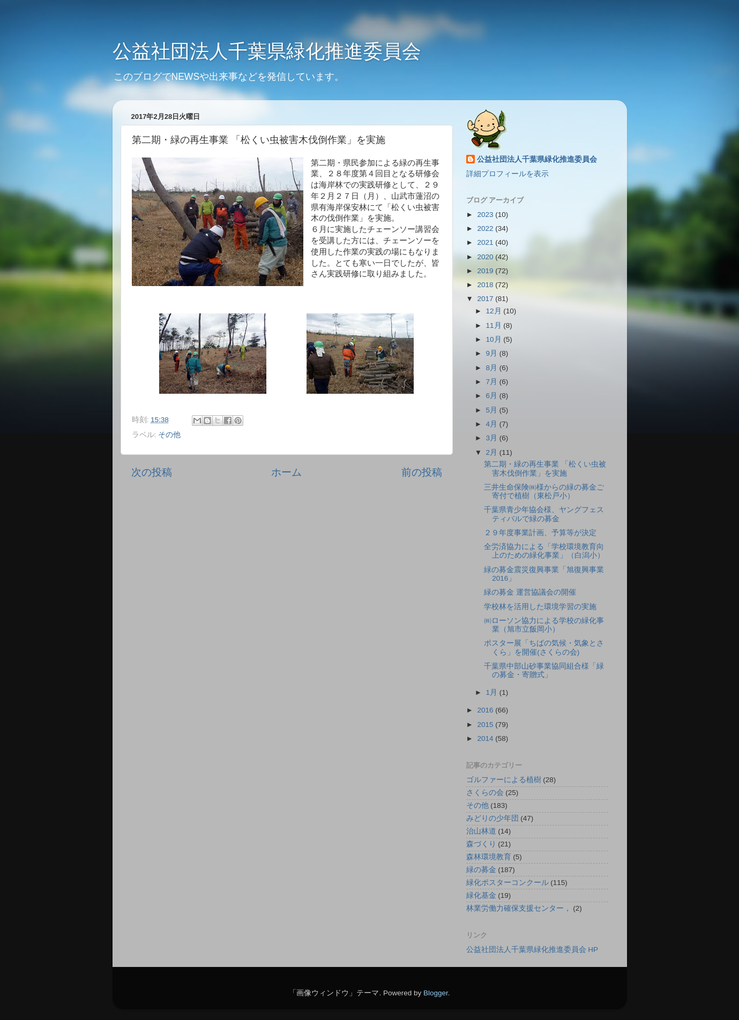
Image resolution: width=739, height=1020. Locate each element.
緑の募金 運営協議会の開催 (530, 592)
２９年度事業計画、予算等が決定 (540, 533)
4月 (492, 424)
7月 (492, 382)
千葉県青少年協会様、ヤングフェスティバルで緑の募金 (544, 514)
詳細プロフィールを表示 (507, 174)
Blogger (435, 993)
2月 (492, 452)
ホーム (286, 472)
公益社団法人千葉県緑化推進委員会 (267, 51)
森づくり (481, 844)
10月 (495, 339)
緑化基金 (481, 895)
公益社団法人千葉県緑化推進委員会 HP (532, 950)
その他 (169, 435)
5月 (492, 410)
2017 (486, 299)
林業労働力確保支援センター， (518, 908)
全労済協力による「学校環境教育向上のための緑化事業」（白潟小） (544, 551)
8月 (492, 368)
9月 (492, 353)
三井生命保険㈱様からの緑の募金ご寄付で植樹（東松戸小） (544, 491)
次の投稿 (151, 472)
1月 (492, 692)
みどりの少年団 (492, 818)
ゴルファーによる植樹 (503, 780)
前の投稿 (421, 472)
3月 (492, 438)
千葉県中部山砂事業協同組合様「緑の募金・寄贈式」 (544, 670)
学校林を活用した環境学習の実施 (540, 607)
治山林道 (481, 831)
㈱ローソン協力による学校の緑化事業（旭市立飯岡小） (544, 625)
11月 (495, 325)
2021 (486, 242)
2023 (486, 215)
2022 (486, 228)
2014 (486, 738)
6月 (492, 396)
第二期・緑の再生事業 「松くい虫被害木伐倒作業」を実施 (545, 468)
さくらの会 (485, 793)
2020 (486, 257)
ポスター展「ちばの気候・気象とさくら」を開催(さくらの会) (544, 647)
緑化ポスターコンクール (507, 883)
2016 (486, 710)
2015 (486, 725)
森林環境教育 (488, 857)
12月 (495, 311)
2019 (486, 271)
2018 (486, 285)
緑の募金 (481, 870)
